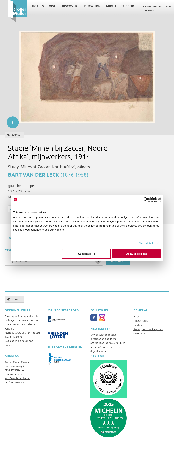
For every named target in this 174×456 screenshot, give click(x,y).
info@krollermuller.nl (17, 378)
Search (138, 6)
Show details (146, 242)
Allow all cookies (136, 253)
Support (120, 6)
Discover (61, 6)
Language (139, 10)
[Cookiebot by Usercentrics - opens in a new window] (146, 199)
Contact (149, 6)
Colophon (139, 333)
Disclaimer (139, 324)
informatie (11, 120)
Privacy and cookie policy (148, 329)
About (102, 6)
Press (159, 6)
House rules (140, 320)
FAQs (136, 316)
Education (83, 6)
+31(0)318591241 (14, 382)
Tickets (29, 6)
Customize (86, 253)
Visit (44, 6)
